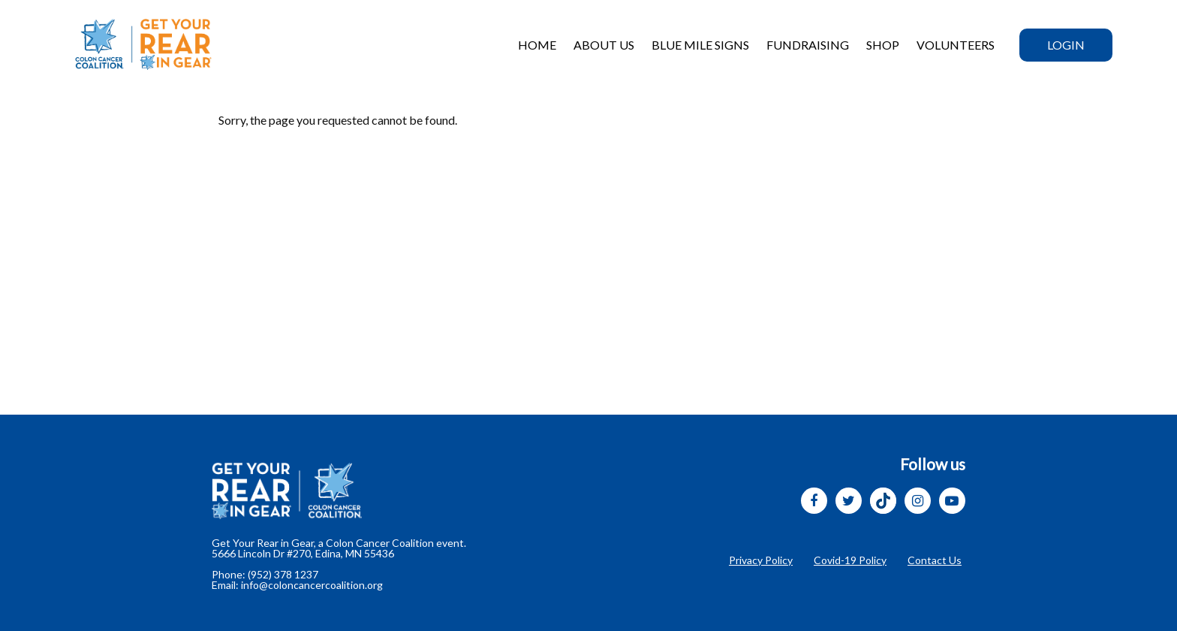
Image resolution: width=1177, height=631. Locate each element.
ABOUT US (603, 45)
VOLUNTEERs (956, 45)
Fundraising (807, 45)
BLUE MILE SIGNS (700, 45)
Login (1066, 45)
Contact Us (935, 560)
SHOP (882, 45)
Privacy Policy (761, 560)
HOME (537, 45)
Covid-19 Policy (850, 560)
